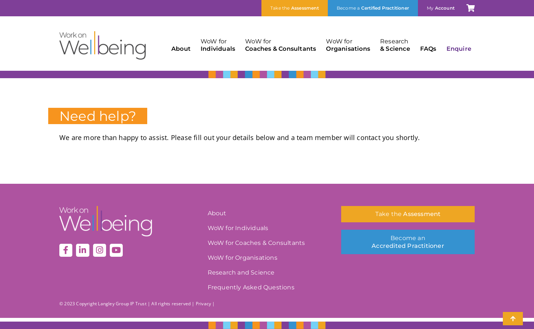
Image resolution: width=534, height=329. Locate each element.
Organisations (348, 45)
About (181, 48)
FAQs (428, 48)
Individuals (218, 45)
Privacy (203, 303)
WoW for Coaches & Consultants (256, 242)
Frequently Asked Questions (251, 287)
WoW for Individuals (238, 228)
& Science (395, 45)
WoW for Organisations (242, 257)
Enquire (458, 48)
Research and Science (241, 272)
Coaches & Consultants (280, 45)
